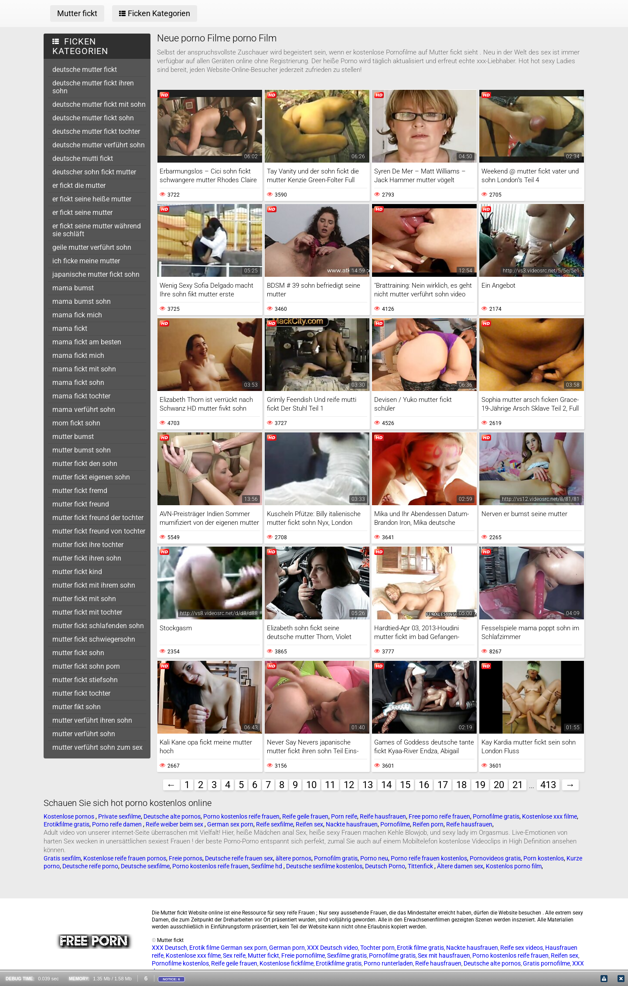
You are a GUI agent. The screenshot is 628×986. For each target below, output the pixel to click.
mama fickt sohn (78, 382)
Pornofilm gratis (336, 858)
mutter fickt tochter (81, 693)
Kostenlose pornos (70, 816)
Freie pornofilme (303, 955)
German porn (287, 947)
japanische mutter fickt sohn (96, 274)
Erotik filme (204, 947)
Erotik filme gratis (420, 947)
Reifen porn (428, 824)
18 (461, 784)
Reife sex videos (521, 947)
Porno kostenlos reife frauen (241, 816)
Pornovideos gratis (495, 858)
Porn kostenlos (543, 858)
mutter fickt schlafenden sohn (98, 626)
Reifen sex (309, 824)
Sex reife (234, 955)
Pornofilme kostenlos (180, 963)
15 (405, 784)
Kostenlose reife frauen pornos (124, 858)
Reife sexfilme (274, 824)
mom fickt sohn (76, 423)
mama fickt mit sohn (84, 369)
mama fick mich (77, 315)
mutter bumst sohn (81, 450)
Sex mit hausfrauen (444, 955)
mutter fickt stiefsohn (85, 680)
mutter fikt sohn (76, 707)
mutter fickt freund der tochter (97, 517)
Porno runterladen (388, 963)
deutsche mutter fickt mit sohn (99, 104)
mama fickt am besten (86, 342)
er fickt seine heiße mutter (91, 199)
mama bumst (73, 288)
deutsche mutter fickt (84, 69)
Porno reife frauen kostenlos (429, 858)
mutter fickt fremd (79, 490)
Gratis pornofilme (546, 963)
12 (349, 784)
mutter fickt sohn (78, 653)
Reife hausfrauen (383, 816)
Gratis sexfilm (62, 858)
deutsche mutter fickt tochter (96, 131)
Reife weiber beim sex (175, 824)
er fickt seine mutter (82, 212)
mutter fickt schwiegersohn (93, 639)
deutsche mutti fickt (82, 158)
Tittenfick (421, 866)
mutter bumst (73, 436)
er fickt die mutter (79, 185)
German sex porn (230, 824)
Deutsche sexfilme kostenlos (324, 866)
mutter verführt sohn (83, 734)
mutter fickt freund (80, 504)
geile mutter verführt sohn (91, 247)
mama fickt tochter (81, 396)
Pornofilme (395, 824)
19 (480, 784)
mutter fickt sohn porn (86, 666)
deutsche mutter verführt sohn (98, 145)
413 (548, 784)
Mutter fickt (263, 955)
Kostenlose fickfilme (286, 963)
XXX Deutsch (169, 947)
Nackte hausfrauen (352, 824)
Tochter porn (377, 947)
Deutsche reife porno (90, 866)
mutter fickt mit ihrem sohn (93, 585)
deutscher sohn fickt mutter (94, 172)
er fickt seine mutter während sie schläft (96, 230)
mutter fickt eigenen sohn (91, 477)
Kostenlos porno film (514, 866)
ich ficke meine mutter (86, 261)
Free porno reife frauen (439, 816)
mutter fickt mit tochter (87, 612)
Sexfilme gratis (347, 955)
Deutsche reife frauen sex (239, 858)
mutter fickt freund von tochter (98, 531)
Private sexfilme (119, 816)
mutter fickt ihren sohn (86, 558)
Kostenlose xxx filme (549, 816)
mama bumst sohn (81, 301)
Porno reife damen (117, 824)
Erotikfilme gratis (66, 824)
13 (367, 784)
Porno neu (374, 858)
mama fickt (69, 328)
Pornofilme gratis (496, 816)
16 (424, 784)
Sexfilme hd (267, 866)
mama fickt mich (78, 355)
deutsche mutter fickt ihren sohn (93, 87)
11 (330, 784)
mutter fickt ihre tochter (87, 545)
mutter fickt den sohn (84, 463)
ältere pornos (293, 858)
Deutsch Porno (385, 866)
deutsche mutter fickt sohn (93, 118)
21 (517, 784)
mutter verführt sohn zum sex (97, 747)
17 (442, 784)
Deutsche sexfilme (145, 866)
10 (311, 784)
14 (386, 784)
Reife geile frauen (305, 816)
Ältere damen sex (460, 866)
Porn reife (344, 816)
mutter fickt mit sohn (84, 599)
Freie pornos (185, 858)
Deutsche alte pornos (172, 816)
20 (499, 784)
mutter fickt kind (77, 572)
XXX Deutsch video (332, 947)
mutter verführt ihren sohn (92, 720)
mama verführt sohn (83, 409)
